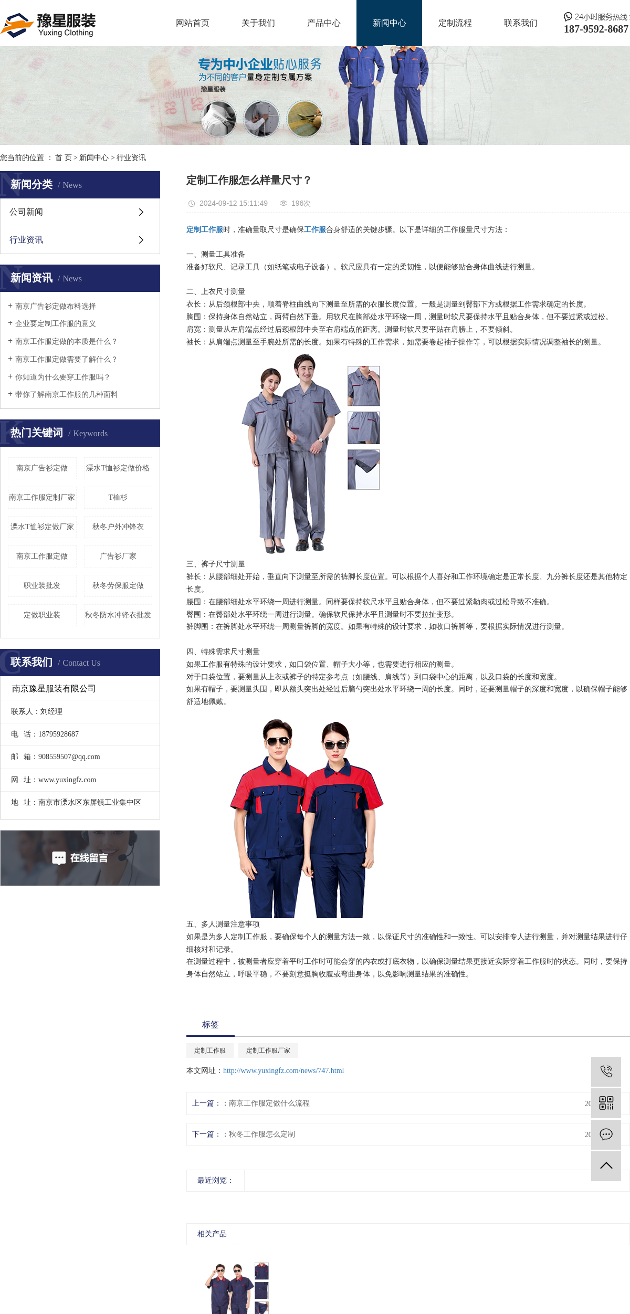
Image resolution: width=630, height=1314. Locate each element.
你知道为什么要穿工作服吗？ (63, 377)
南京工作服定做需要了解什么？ (66, 359)
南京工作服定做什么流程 (269, 1103)
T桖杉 (118, 497)
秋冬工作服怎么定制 (262, 1134)
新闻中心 (389, 22)
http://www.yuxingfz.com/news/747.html (283, 1071)
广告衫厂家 (118, 556)
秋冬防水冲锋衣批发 (118, 615)
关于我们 (258, 22)
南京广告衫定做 (42, 468)
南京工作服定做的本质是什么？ (66, 341)
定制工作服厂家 (268, 1050)
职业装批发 (42, 586)
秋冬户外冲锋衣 (118, 527)
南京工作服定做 (42, 556)
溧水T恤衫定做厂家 (42, 527)
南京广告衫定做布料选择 (55, 306)
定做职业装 (42, 615)
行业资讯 (131, 158)
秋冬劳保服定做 (118, 586)
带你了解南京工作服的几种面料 (66, 394)
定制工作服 (210, 1050)
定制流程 (455, 22)
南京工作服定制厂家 (42, 497)
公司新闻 (26, 211)
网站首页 (192, 22)
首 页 (63, 158)
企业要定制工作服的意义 (55, 324)
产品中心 (324, 22)
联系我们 (521, 22)
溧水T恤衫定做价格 (118, 468)
